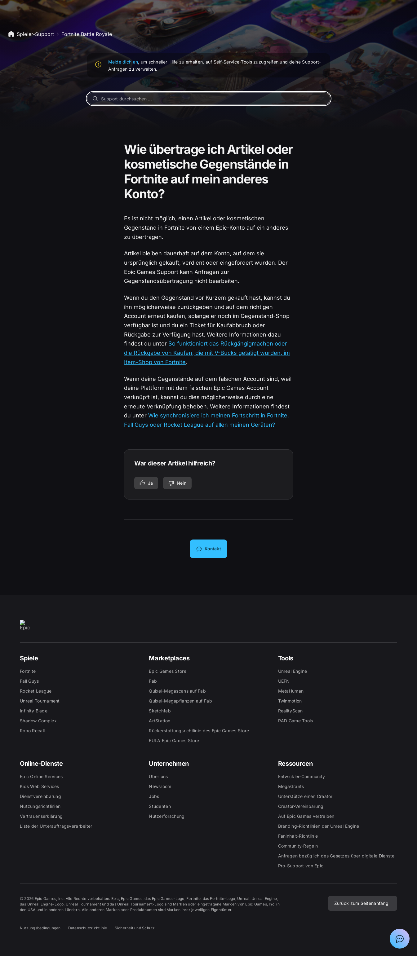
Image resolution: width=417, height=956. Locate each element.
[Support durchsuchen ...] (208, 98)
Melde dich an (123, 61)
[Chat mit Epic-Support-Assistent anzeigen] (400, 939)
